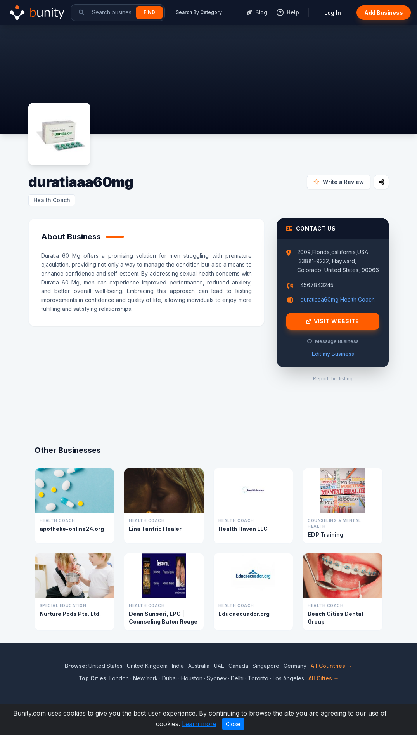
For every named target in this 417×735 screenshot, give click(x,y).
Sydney (217, 678)
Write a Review (338, 182)
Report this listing (333, 378)
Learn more (199, 724)
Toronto (258, 678)
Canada (238, 665)
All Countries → (331, 665)
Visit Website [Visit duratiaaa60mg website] (332, 321)
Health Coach (51, 200)
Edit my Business (333, 353)
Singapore (266, 665)
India (178, 665)
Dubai (169, 678)
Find (149, 12)
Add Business (383, 12)
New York (145, 678)
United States (105, 665)
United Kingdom (147, 665)
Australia (198, 665)
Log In (332, 12)
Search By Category (199, 12)
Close (233, 724)
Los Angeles (288, 678)
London (119, 678)
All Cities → (323, 678)
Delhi (237, 678)
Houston (191, 678)
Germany (295, 665)
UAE (219, 665)
